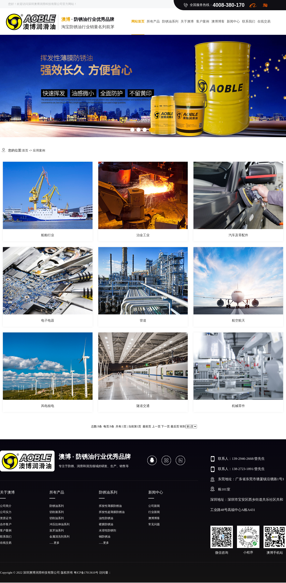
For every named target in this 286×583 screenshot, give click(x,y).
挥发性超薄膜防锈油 (112, 512)
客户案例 (202, 21)
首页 (25, 150)
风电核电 (47, 406)
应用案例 (39, 150)
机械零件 (238, 406)
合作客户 (5, 524)
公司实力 (5, 512)
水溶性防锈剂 (107, 530)
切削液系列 (56, 512)
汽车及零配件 (238, 235)
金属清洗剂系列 (59, 536)
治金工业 (143, 235)
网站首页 (137, 21)
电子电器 (47, 320)
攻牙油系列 (56, 530)
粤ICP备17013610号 (86, 572)
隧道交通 (143, 406)
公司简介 (5, 505)
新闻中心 (233, 21)
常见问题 (154, 524)
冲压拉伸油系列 (59, 524)
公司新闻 (154, 505)
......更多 (54, 542)
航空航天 (238, 320)
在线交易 (5, 542)
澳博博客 (218, 21)
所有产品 (153, 21)
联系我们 (248, 21)
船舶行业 (47, 235)
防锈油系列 (170, 21)
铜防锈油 (104, 536)
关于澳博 (187, 21)
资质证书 (5, 518)
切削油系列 (56, 518)
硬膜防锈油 (106, 524)
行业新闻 (154, 512)
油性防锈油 (106, 518)
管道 (143, 320)
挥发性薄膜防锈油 (110, 505)
